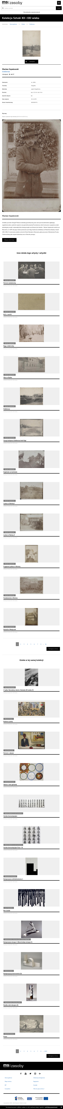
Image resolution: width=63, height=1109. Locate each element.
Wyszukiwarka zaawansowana (31, 12)
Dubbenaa (31, 24)
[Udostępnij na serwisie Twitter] (12, 74)
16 (45, 644)
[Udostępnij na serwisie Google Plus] (10, 74)
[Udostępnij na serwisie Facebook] (13, 74)
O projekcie (7, 1089)
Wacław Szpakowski (10, 69)
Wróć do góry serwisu (39, 1089)
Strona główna (13, 24)
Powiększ (32, 61)
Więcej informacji (9, 240)
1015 (45, 1051)
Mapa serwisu (8, 1081)
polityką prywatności (51, 1107)
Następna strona (53, 649)
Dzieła (23, 24)
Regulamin (36, 1081)
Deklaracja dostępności (39, 1078)
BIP (5, 1085)
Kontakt (35, 1085)
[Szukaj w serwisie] (28, 8)
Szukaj (58, 8)
